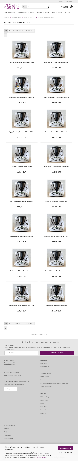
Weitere (67, 12)
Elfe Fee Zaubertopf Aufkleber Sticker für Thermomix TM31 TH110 (21, 236)
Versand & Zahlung (45, 373)
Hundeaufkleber (43, 12)
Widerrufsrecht (44, 376)
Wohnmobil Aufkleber (26, 12)
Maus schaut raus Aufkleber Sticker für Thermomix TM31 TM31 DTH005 (56, 97)
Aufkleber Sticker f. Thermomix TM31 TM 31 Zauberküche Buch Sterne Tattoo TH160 (56, 236)
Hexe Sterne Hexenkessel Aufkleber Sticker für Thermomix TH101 (21, 201)
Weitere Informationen (65, 452)
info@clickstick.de (24, 381)
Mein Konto (43, 406)
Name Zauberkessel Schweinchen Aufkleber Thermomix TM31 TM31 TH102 (56, 201)
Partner (42, 403)
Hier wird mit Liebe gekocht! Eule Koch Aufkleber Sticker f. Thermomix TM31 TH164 (21, 306)
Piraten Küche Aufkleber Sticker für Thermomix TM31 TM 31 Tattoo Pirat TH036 (56, 132)
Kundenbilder (44, 400)
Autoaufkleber (9, 12)
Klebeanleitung (44, 397)
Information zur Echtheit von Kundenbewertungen (54, 383)
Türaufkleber (57, 12)
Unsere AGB (43, 370)
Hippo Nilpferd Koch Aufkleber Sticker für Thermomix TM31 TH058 (56, 62)
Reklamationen (44, 366)
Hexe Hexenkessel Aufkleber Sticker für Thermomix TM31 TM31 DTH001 (21, 97)
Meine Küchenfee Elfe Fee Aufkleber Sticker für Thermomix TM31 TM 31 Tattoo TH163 (56, 271)
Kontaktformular (8, 438)
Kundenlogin (70, 1)
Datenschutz (43, 363)
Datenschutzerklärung (40, 457)
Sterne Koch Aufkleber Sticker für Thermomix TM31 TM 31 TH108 (56, 306)
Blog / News (43, 413)
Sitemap (6, 428)
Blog (61, 1)
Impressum (43, 380)
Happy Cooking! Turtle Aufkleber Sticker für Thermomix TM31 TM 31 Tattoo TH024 (22, 132)
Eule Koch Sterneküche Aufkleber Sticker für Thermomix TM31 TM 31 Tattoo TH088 (21, 167)
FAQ (5, 432)
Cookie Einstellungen (46, 386)
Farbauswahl (7, 435)
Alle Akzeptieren (65, 448)
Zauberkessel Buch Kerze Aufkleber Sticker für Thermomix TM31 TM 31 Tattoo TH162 (21, 271)
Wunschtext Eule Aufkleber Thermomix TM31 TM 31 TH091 (56, 167)
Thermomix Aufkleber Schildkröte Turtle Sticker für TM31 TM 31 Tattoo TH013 (21, 62)
